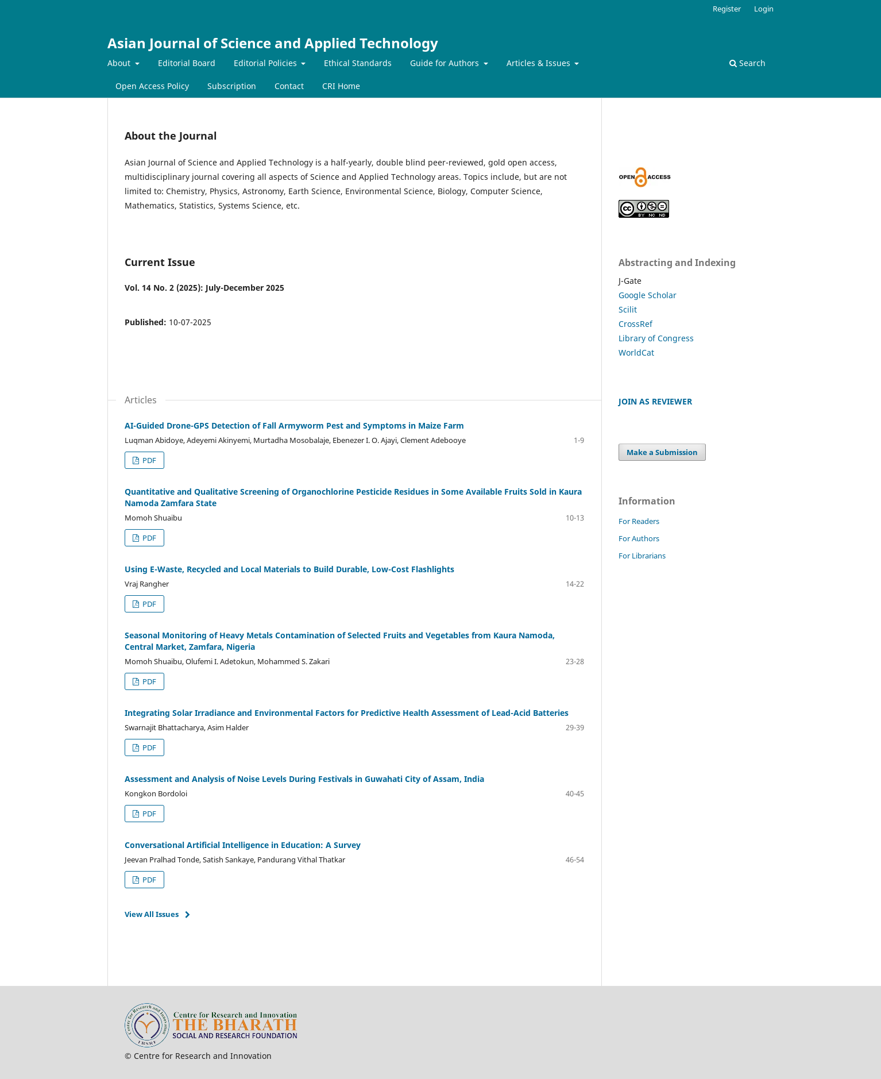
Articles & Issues (540, 62)
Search (747, 62)
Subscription (231, 85)
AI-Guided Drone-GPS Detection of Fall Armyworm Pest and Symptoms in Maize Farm (294, 425)
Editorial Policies (266, 62)
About (120, 62)
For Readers (639, 521)
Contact (289, 85)
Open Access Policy (152, 85)
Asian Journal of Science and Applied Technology (272, 42)
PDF (148, 460)
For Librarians (642, 555)
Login (764, 8)
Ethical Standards (358, 62)
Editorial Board (186, 62)
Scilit (628, 309)
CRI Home (341, 85)
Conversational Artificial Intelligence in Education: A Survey (243, 844)
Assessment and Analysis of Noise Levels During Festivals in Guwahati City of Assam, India (304, 778)
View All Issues (152, 914)
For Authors (639, 538)
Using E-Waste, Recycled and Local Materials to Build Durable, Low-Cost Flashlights (289, 569)
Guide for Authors (445, 62)
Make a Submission (662, 452)
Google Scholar (648, 295)
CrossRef (635, 323)
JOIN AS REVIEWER (655, 401)
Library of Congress (656, 338)
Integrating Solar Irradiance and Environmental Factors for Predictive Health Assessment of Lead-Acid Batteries (347, 712)
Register (727, 8)
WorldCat (636, 352)
